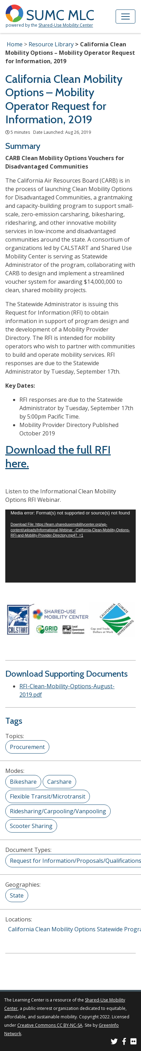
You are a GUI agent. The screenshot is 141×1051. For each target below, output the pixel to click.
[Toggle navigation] (125, 16)
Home (15, 44)
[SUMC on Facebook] (124, 1042)
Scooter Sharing (31, 826)
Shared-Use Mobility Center (65, 25)
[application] (70, 546)
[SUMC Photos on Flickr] (133, 1042)
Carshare (59, 782)
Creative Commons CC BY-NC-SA (49, 1025)
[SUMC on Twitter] (114, 1042)
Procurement (27, 747)
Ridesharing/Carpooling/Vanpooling (58, 811)
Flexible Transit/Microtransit (47, 796)
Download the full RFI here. (58, 456)
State (17, 895)
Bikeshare (23, 782)
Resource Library (51, 44)
